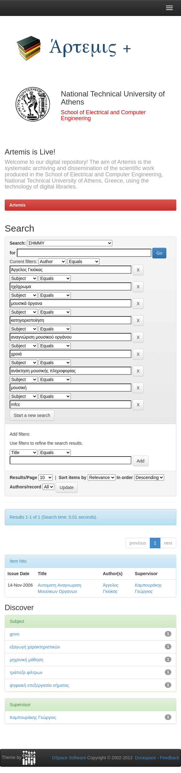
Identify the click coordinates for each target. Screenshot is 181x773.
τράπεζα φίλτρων (26, 672)
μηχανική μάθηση (26, 659)
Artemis (17, 205)
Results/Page (23, 477)
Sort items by (72, 477)
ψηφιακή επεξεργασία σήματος (39, 685)
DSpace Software (69, 757)
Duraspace (145, 757)
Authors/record (25, 486)
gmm (14, 634)
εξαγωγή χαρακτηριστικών (35, 646)
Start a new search (32, 415)
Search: (18, 243)
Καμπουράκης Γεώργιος (33, 717)
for (13, 252)
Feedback (169, 757)
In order (125, 477)
